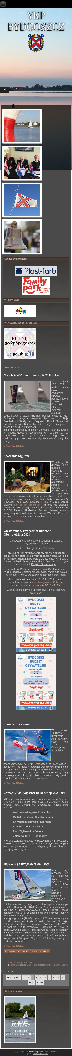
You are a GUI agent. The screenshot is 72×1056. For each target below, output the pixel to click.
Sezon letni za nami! (17, 724)
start (9, 978)
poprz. (17, 978)
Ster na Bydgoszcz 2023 (21, 962)
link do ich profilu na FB (29, 504)
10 (63, 978)
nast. (31, 982)
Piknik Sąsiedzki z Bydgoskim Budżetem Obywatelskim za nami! (39, 965)
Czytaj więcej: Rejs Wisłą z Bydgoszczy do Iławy (27, 951)
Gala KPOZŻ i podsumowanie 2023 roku (31, 375)
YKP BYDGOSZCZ (36, 21)
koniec (40, 982)
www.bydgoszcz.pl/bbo (45, 582)
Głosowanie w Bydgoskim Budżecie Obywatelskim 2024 (27, 532)
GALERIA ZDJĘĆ (14, 446)
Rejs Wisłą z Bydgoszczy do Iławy (26, 864)
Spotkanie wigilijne (17, 456)
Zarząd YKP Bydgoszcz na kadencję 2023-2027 (35, 793)
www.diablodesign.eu (40, 1054)
